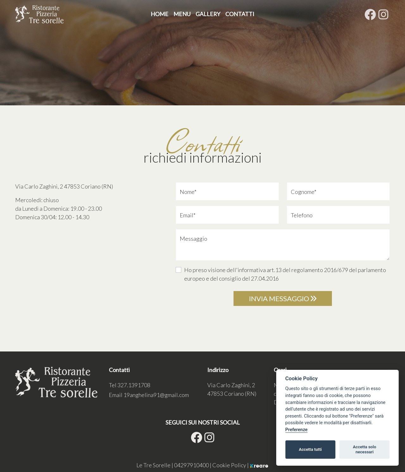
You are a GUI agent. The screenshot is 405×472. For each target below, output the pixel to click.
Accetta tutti (310, 449)
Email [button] (149, 394)
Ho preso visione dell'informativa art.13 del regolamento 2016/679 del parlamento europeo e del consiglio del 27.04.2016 (285, 274)
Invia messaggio (282, 298)
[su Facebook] (370, 14)
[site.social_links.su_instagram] (383, 14)
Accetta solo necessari (364, 449)
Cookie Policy (229, 465)
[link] (64, 186)
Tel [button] (129, 385)
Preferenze (296, 429)
